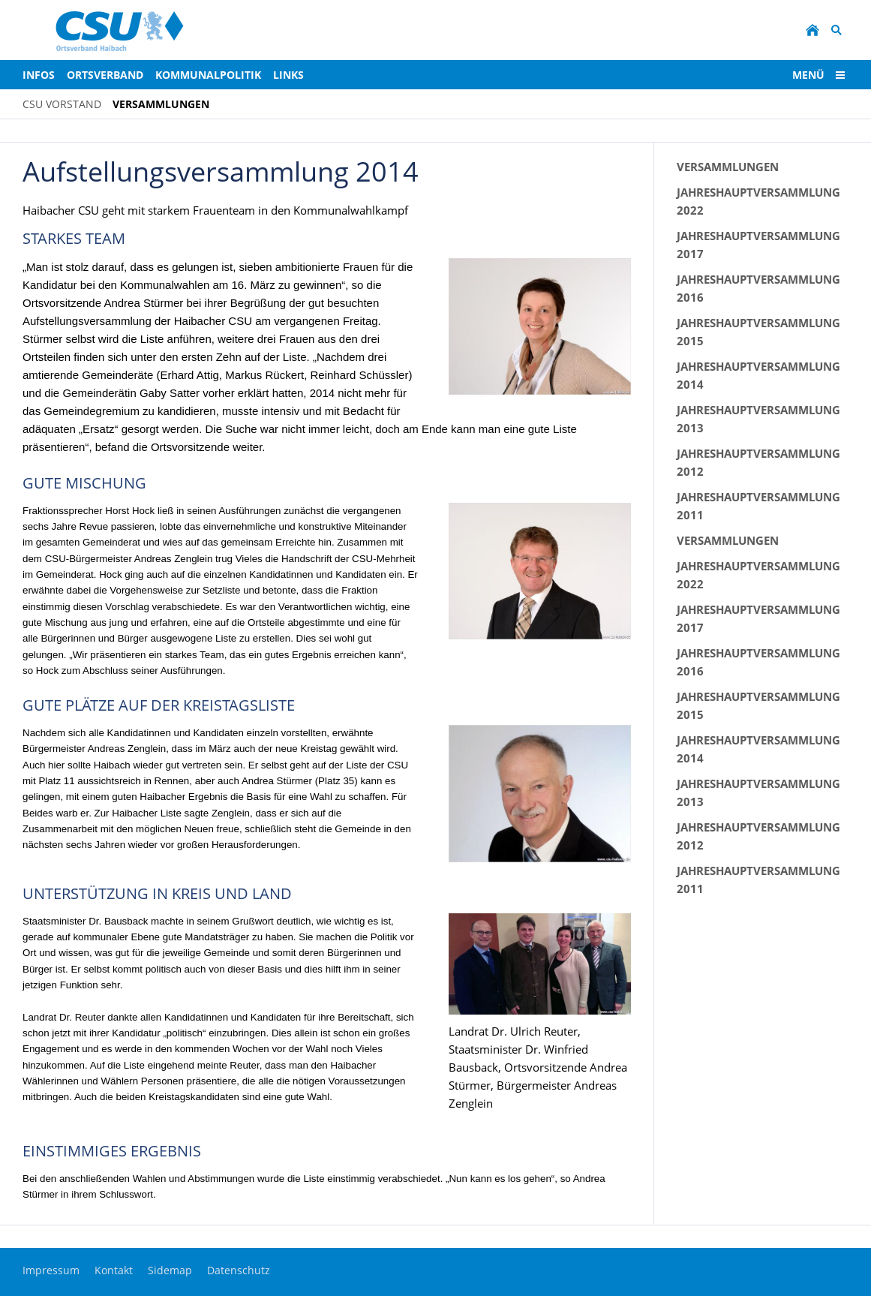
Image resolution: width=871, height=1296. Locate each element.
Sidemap (170, 1270)
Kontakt (114, 1270)
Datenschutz (238, 1270)
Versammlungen (728, 166)
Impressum (51, 1270)
